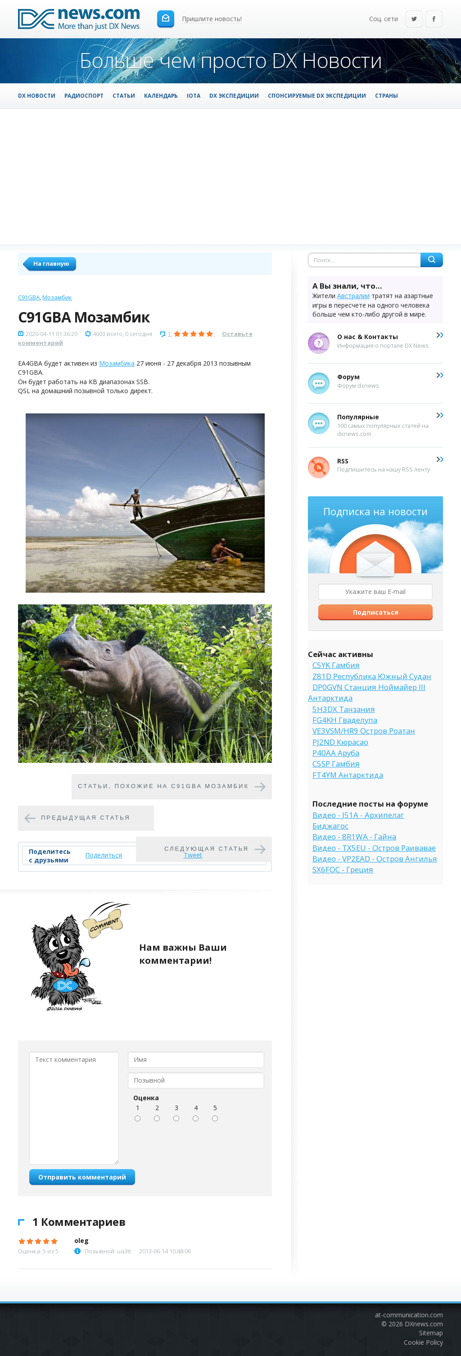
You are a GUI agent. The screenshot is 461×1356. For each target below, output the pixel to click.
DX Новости (36, 95)
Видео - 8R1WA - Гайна (354, 836)
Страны (386, 95)
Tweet (193, 855)
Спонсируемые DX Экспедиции (317, 95)
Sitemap (431, 1333)
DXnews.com (424, 1324)
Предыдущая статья (86, 818)
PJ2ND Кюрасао (340, 742)
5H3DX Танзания (343, 709)
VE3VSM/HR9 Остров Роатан (363, 731)
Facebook (434, 19)
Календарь (161, 95)
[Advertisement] (230, 176)
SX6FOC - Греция (342, 869)
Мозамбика (117, 363)
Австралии (353, 295)
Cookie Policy (423, 1342)
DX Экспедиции (234, 95)
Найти (431, 260)
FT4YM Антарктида (347, 775)
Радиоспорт (84, 95)
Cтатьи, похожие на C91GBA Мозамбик (163, 786)
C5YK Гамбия (336, 665)
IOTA (193, 95)
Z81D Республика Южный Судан (371, 676)
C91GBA (29, 297)
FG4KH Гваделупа (344, 720)
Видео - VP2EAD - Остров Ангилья (374, 858)
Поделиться (103, 855)
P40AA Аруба (335, 753)
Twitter (414, 19)
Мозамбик (57, 297)
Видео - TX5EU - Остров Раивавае (374, 848)
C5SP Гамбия (336, 763)
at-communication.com (409, 1315)
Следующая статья (206, 849)
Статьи (124, 95)
